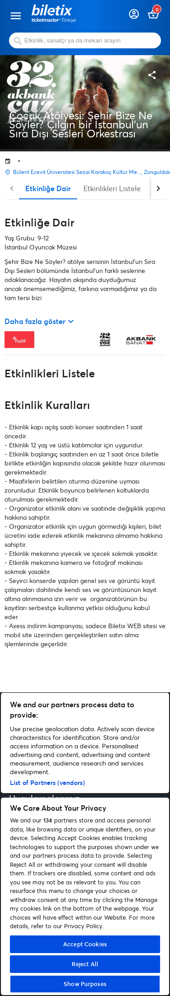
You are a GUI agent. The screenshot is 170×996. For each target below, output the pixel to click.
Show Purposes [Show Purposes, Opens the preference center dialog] (85, 984)
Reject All (85, 964)
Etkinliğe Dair (48, 188)
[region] (85, 844)
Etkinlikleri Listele (112, 188)
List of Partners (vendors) (47, 782)
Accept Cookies (85, 944)
